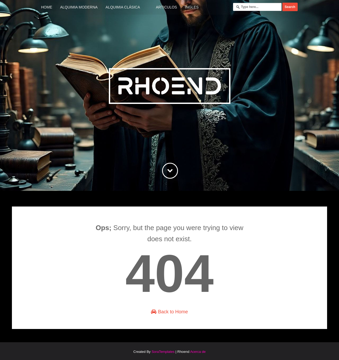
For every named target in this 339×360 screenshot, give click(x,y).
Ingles (191, 7)
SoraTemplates (163, 352)
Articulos (166, 7)
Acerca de (198, 352)
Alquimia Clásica (123, 7)
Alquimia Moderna (79, 7)
